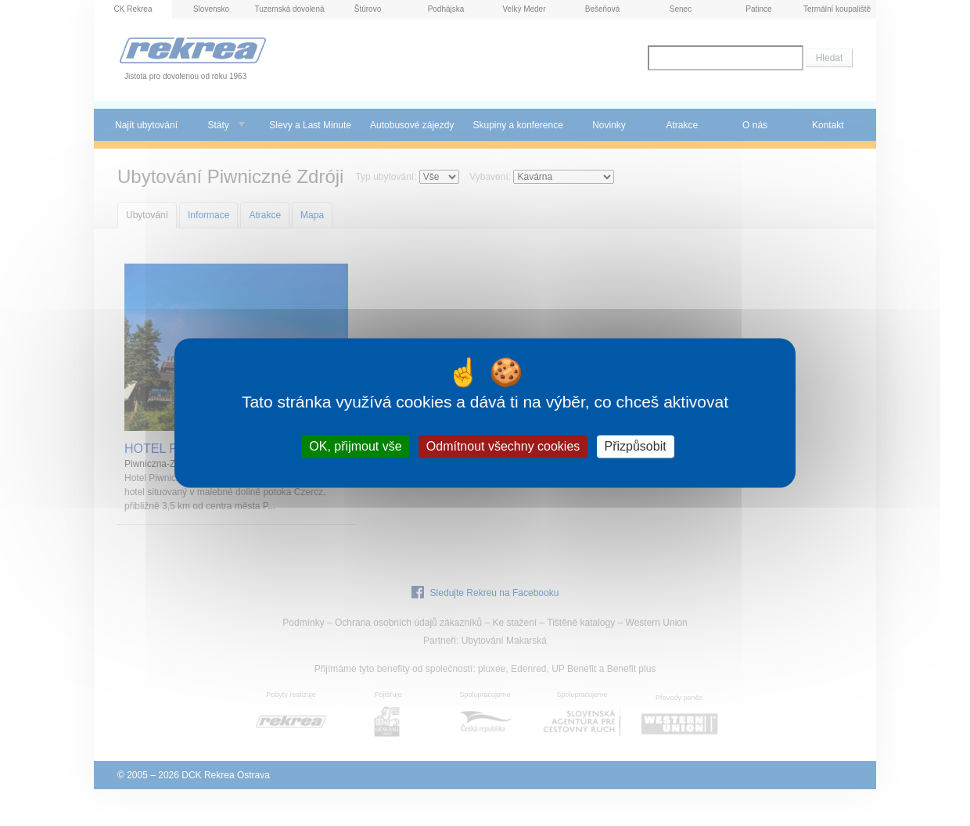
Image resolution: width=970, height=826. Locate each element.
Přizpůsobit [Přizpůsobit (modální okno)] (635, 446)
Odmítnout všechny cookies (503, 446)
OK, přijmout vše (355, 446)
